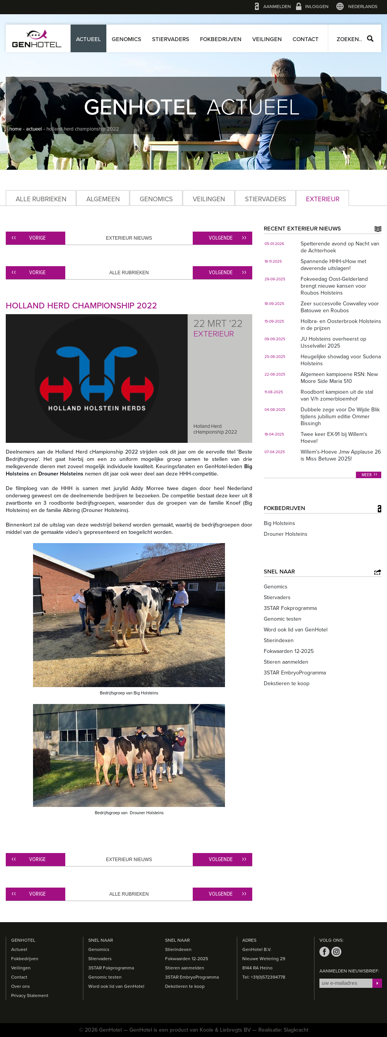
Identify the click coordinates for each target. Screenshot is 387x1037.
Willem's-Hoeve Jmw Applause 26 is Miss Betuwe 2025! (341, 455)
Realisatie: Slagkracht (283, 1030)
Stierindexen (279, 640)
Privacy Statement (29, 995)
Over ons (20, 986)
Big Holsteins (279, 523)
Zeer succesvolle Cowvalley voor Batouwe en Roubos (340, 307)
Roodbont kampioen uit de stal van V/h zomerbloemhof (337, 395)
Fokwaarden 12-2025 (289, 651)
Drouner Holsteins (286, 534)
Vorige (37, 238)
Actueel (88, 39)
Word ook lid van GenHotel (295, 629)
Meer (367, 475)
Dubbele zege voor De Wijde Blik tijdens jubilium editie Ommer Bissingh (340, 416)
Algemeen (103, 199)
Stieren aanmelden (286, 662)
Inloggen (317, 6)
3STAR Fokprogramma (290, 608)
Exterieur (322, 199)
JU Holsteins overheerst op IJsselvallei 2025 (333, 342)
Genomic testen (282, 619)
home (15, 129)
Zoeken (370, 38)
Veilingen (267, 39)
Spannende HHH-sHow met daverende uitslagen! (333, 265)
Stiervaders (170, 39)
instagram (336, 952)
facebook (324, 952)
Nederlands (362, 6)
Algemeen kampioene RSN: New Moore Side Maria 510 (339, 377)
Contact (306, 39)
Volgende (221, 238)
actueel (34, 129)
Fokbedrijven (220, 39)
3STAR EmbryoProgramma (295, 672)
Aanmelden (277, 6)
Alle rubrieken (41, 199)
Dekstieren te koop (286, 683)
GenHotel (36, 38)
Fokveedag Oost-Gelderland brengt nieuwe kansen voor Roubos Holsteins (334, 286)
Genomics (126, 39)
